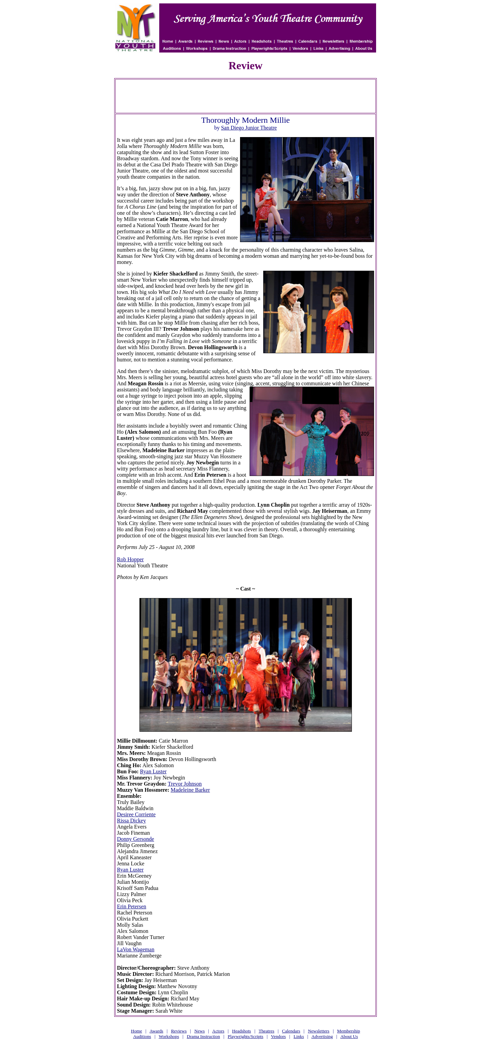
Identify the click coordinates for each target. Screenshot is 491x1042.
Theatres (266, 1030)
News (199, 1030)
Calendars (291, 1030)
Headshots (241, 1030)
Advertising (322, 1036)
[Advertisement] (245, 96)
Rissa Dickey (131, 820)
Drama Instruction (203, 1036)
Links (299, 1036)
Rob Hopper (130, 559)
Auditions (142, 1036)
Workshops (169, 1036)
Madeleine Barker (190, 790)
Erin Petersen (131, 906)
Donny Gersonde (135, 839)
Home (136, 1030)
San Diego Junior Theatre (249, 128)
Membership (348, 1030)
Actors (218, 1030)
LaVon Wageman (135, 949)
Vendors (278, 1036)
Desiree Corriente (136, 814)
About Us (349, 1036)
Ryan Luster (153, 771)
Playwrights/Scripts (245, 1036)
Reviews (179, 1030)
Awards (156, 1030)
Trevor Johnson (185, 784)
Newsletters (318, 1030)
